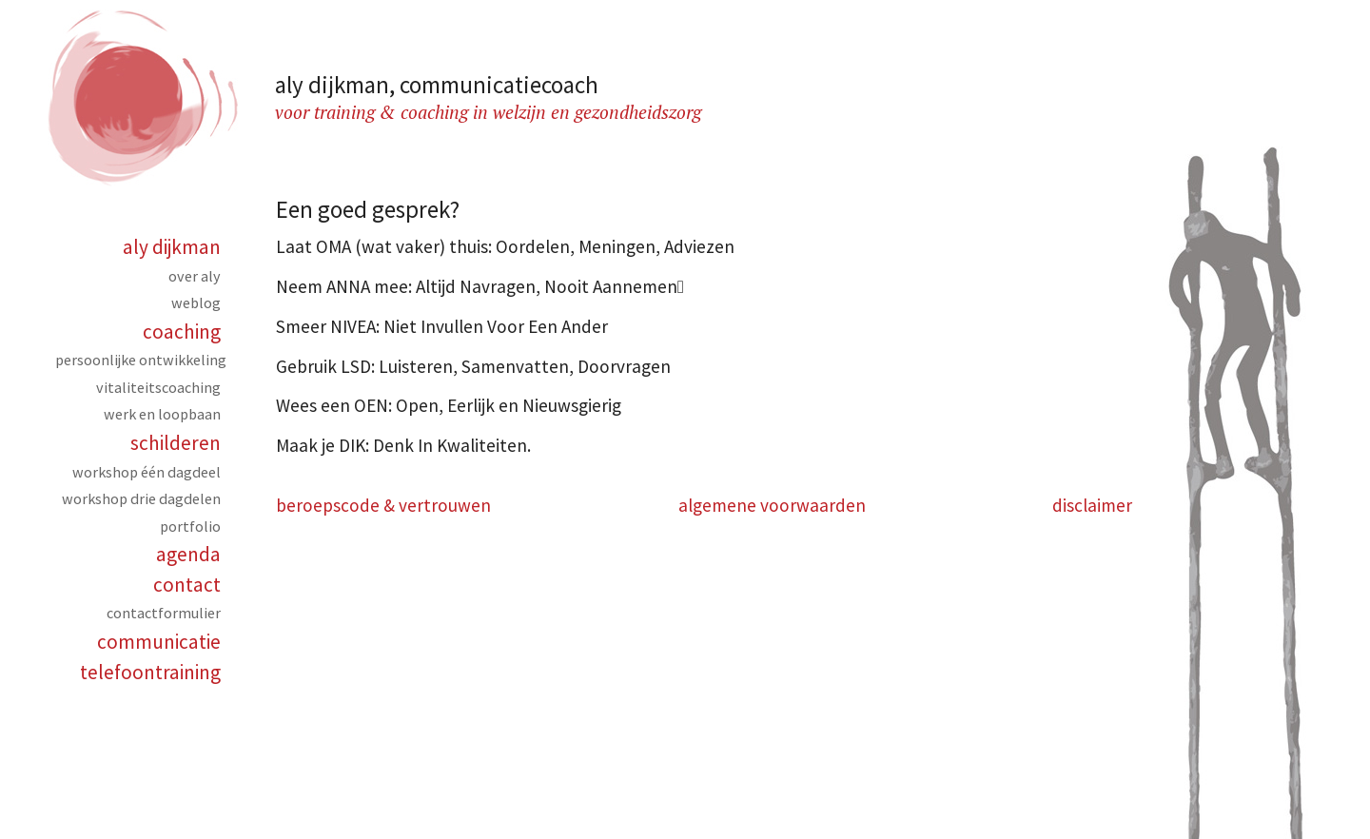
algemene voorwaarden (772, 505)
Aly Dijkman (172, 247)
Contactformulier (164, 612)
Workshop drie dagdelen (141, 498)
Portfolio (190, 526)
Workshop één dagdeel (146, 471)
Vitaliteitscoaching (158, 387)
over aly (194, 275)
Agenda (188, 554)
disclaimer (1092, 505)
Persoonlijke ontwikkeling (140, 359)
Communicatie (159, 641)
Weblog (196, 302)
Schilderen (175, 443)
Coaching (182, 331)
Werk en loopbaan (162, 413)
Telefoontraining (150, 672)
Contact (187, 584)
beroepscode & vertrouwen (383, 505)
